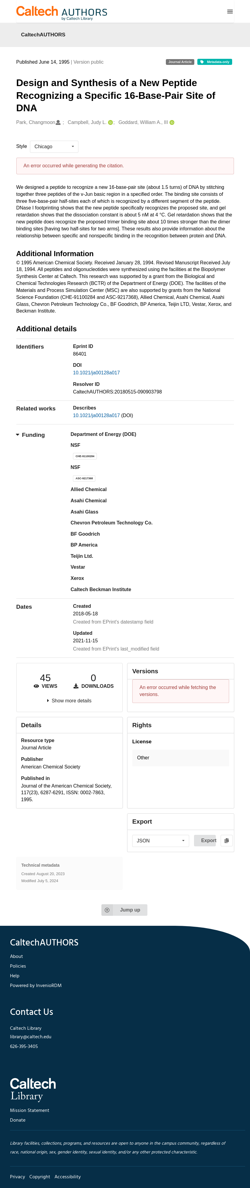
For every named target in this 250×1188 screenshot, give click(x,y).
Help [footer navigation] (14, 976)
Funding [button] (30, 435)
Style (21, 146)
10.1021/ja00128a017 (96, 372)
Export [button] (208, 840)
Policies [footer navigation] (18, 966)
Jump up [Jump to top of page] (120, 910)
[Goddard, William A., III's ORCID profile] (171, 122)
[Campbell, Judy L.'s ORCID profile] (110, 122)
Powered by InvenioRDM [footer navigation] (36, 986)
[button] (180, 758)
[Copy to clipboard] (227, 840)
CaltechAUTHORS (43, 35)
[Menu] (230, 12)
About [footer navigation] (16, 957)
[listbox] (54, 147)
